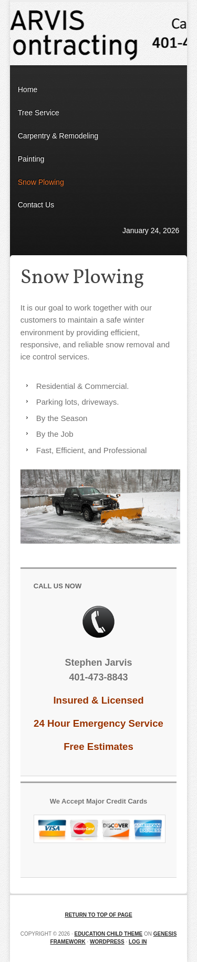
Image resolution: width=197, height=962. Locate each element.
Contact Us (36, 205)
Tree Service (38, 112)
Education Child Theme (108, 934)
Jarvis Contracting (99, 33)
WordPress (107, 942)
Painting (31, 159)
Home (27, 89)
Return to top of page (98, 915)
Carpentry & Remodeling (58, 136)
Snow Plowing (41, 182)
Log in (138, 942)
